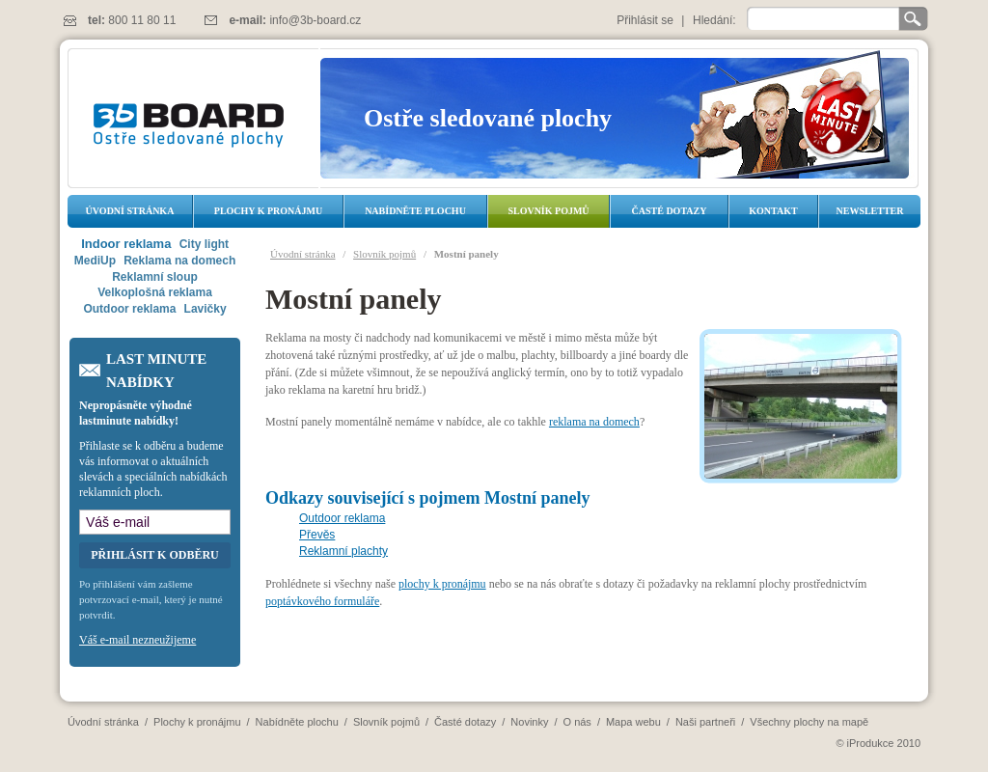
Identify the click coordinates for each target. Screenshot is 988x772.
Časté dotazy (669, 211)
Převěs (317, 534)
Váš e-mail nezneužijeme (137, 640)
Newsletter (869, 211)
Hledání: (714, 20)
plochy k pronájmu (442, 584)
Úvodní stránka (130, 211)
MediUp (95, 260)
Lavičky (205, 309)
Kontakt (773, 211)
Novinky (529, 722)
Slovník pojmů (548, 211)
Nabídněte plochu (415, 211)
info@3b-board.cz (315, 20)
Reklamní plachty (343, 551)
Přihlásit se (645, 20)
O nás (577, 722)
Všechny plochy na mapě (809, 722)
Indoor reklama (126, 243)
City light (204, 244)
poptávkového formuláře (322, 601)
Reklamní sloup (155, 277)
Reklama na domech (179, 260)
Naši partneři (705, 722)
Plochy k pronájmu (268, 211)
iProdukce (870, 743)
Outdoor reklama (342, 518)
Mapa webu (633, 722)
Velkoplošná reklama (154, 292)
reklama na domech (594, 421)
